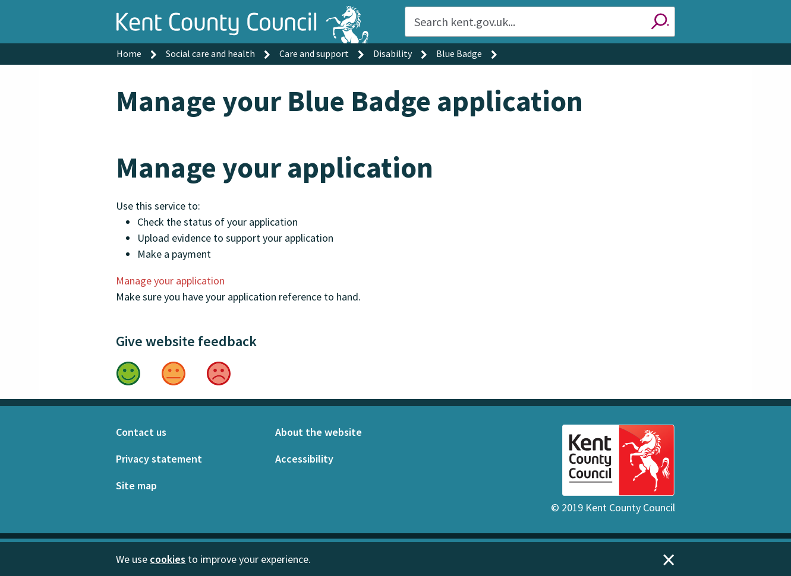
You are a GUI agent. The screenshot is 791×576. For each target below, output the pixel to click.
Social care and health (210, 53)
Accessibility (304, 459)
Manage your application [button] (170, 280)
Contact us (141, 432)
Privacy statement (159, 459)
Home (128, 53)
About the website (318, 432)
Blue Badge (459, 53)
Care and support (314, 53)
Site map (136, 485)
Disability (392, 53)
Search (660, 21)
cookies (167, 559)
